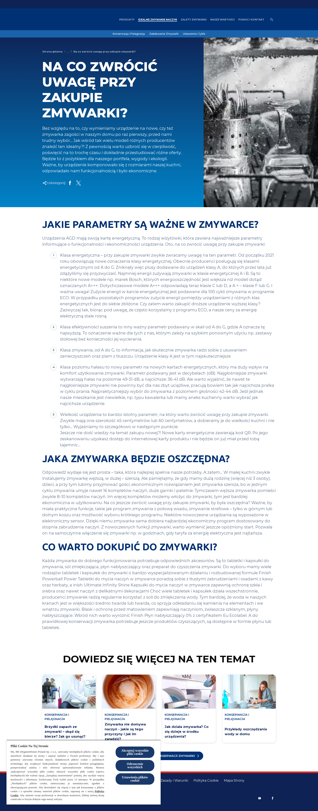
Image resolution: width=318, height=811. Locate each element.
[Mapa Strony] (234, 780)
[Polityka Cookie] (206, 780)
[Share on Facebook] (70, 183)
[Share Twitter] (78, 183)
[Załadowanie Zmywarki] (164, 34)
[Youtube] (259, 798)
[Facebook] (272, 798)
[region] (83, 772)
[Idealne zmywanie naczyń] (157, 20)
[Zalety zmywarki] (193, 20)
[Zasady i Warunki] (174, 780)
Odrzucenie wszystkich (135, 765)
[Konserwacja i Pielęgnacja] (129, 34)
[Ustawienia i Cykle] (194, 34)
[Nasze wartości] (222, 20)
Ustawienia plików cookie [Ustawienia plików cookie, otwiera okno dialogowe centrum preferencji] (135, 779)
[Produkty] (127, 20)
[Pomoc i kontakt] (251, 20)
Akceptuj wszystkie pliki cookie (135, 752)
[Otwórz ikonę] (272, 20)
